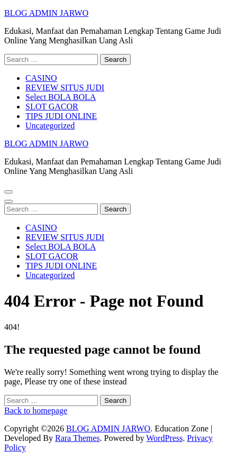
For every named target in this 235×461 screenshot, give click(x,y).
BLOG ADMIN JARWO (46, 12)
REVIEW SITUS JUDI (64, 87)
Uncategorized (50, 125)
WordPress (164, 438)
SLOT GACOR (51, 106)
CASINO (41, 77)
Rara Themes (77, 438)
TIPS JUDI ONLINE (61, 116)
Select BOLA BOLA (60, 97)
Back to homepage (35, 410)
